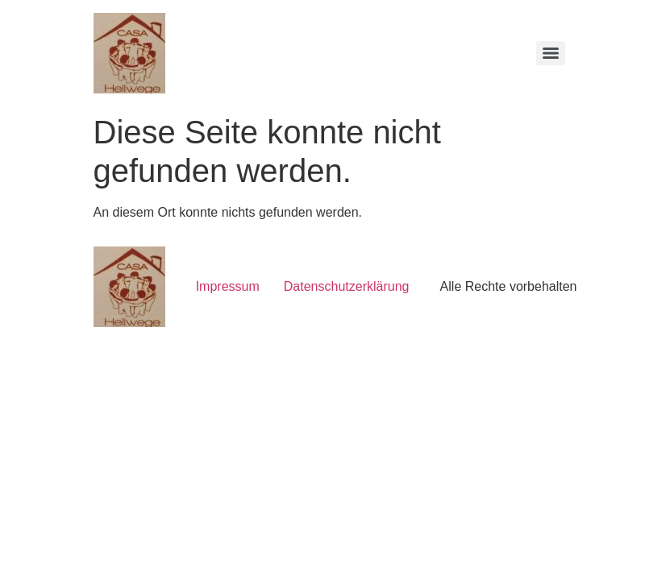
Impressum (228, 286)
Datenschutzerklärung (347, 286)
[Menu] (550, 53)
